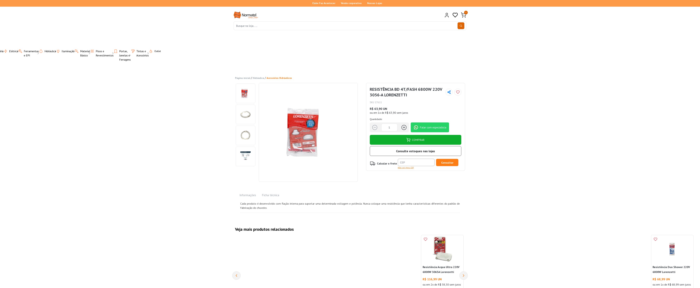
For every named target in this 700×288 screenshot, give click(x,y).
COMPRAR (415, 140)
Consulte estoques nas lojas (415, 151)
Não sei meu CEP (406, 167)
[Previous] (236, 275)
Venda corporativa (351, 3)
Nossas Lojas (374, 3)
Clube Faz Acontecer (323, 3)
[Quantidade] (389, 127)
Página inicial (242, 77)
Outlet (153, 51)
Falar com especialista (430, 127)
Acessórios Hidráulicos (279, 77)
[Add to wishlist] (457, 91)
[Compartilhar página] (449, 91)
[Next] (463, 275)
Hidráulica (258, 77)
